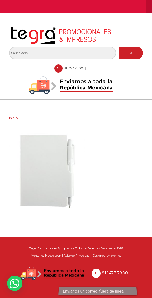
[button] (14, 283)
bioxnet (116, 255)
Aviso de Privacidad (77, 255)
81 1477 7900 (74, 68)
